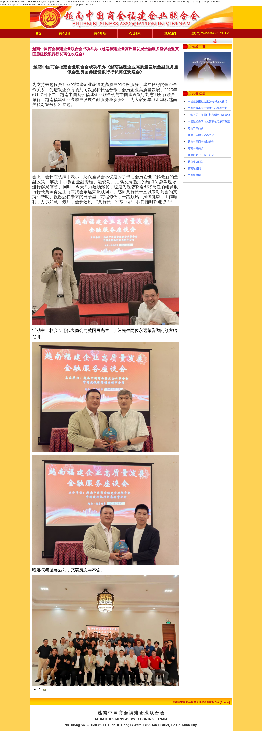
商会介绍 (64, 33)
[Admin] (225, 702)
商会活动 (100, 33)
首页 (38, 33)
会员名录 (135, 33)
